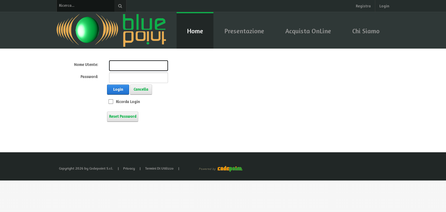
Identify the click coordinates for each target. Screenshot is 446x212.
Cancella (141, 89)
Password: (89, 76)
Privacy (129, 168)
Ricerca (120, 6)
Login (384, 6)
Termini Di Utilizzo (159, 168)
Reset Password (122, 116)
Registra (363, 6)
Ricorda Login (128, 101)
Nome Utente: (86, 64)
